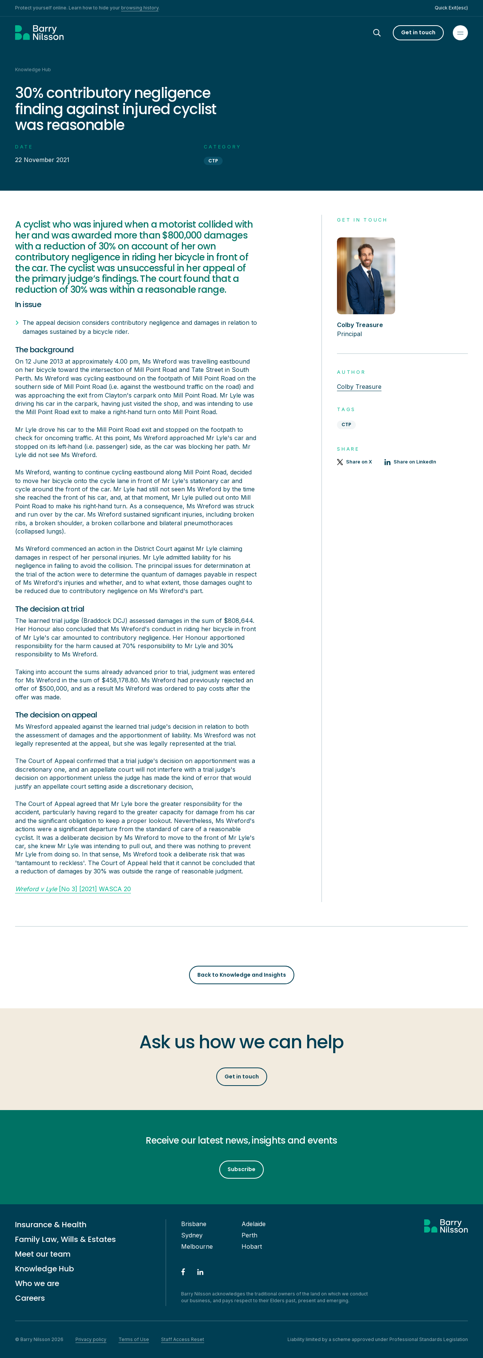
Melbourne (197, 1246)
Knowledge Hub (44, 1268)
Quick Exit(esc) (451, 8)
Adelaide (254, 1224)
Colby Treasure (359, 386)
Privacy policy (90, 1339)
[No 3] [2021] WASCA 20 (73, 889)
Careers (30, 1298)
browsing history (139, 8)
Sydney (192, 1235)
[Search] (384, 32)
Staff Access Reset (182, 1339)
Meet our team (43, 1254)
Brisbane (193, 1224)
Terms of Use (133, 1339)
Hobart (252, 1246)
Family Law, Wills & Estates (65, 1239)
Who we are (37, 1283)
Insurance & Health (50, 1224)
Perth (249, 1235)
